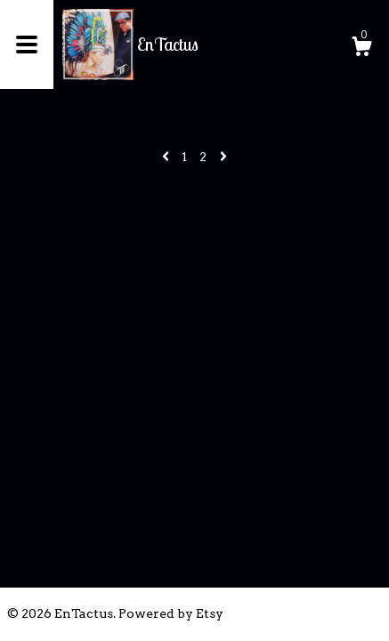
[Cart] (361, 49)
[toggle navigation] (26, 44)
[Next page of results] (223, 156)
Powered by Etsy (170, 613)
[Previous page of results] (167, 156)
